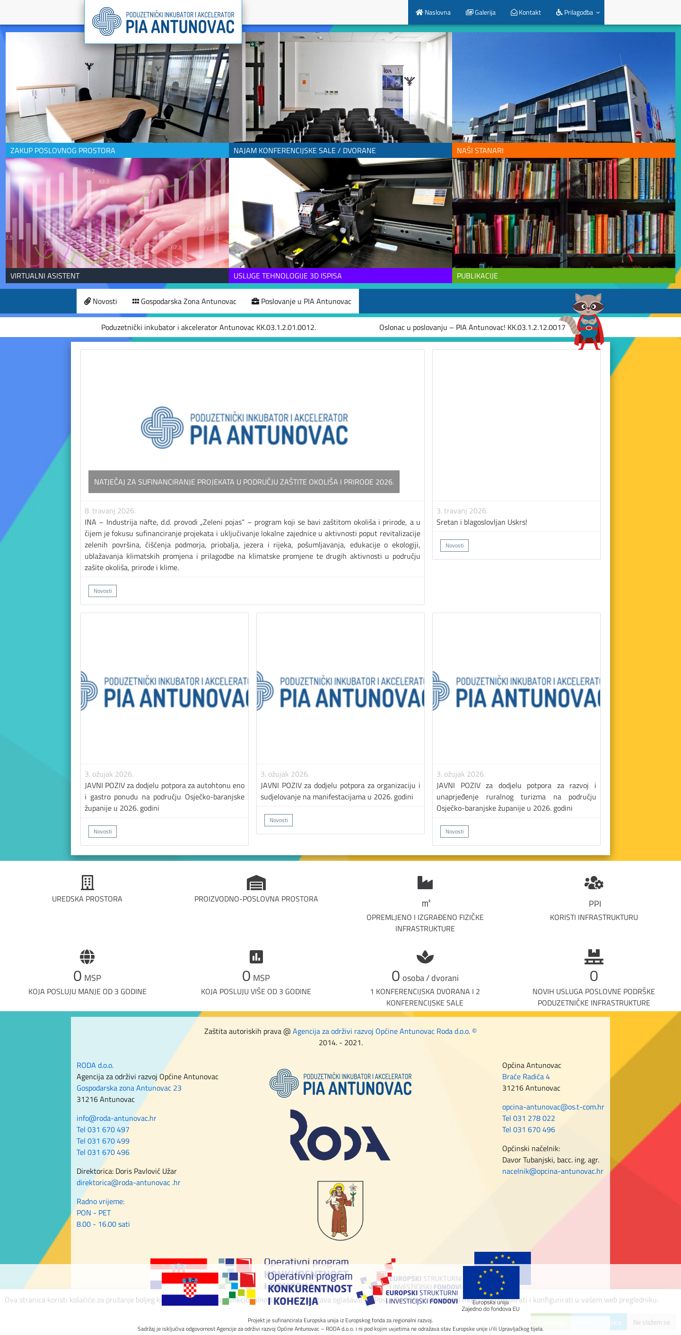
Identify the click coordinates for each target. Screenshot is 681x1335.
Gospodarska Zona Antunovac (184, 301)
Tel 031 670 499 (103, 1140)
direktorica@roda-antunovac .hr (129, 1182)
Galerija (481, 12)
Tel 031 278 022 (528, 1118)
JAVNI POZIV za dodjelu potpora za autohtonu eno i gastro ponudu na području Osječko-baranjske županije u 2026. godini (164, 797)
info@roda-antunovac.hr (117, 1118)
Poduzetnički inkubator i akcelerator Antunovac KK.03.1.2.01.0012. (208, 327)
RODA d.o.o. (95, 1065)
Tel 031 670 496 (103, 1152)
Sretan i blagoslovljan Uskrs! (482, 522)
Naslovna (433, 12)
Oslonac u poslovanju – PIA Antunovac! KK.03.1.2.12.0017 (472, 327)
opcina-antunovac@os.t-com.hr (553, 1106)
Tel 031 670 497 (103, 1129)
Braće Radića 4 (526, 1076)
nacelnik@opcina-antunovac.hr (552, 1171)
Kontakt (526, 12)
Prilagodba (574, 12)
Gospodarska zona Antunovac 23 (129, 1087)
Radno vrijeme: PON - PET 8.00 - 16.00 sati (103, 1213)
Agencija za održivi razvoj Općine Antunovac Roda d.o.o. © (385, 1031)
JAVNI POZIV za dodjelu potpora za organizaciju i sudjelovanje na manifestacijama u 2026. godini (340, 791)
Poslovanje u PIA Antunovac (301, 301)
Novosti (100, 301)
